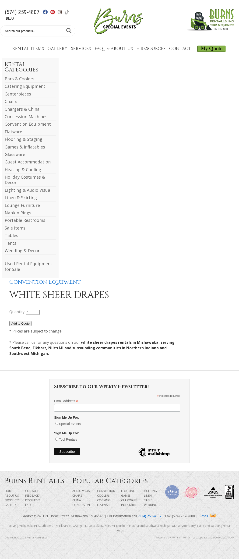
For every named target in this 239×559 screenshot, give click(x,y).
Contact (180, 49)
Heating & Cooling (23, 169)
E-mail (207, 516)
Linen (148, 496)
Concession (81, 505)
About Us (120, 49)
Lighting (150, 491)
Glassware (15, 154)
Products (12, 500)
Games (125, 496)
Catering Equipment (25, 86)
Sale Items (15, 228)
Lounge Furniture (22, 205)
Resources (151, 49)
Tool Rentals (68, 439)
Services (81, 49)
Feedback (32, 496)
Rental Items (28, 49)
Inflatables (129, 505)
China (76, 500)
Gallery (57, 49)
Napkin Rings (18, 213)
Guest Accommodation (28, 162)
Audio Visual (81, 491)
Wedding (150, 505)
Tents (10, 243)
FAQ (99, 49)
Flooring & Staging (23, 139)
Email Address (66, 401)
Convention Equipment (28, 124)
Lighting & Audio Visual (28, 190)
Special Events (70, 424)
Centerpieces (18, 94)
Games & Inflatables (25, 147)
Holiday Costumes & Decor (25, 179)
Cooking (103, 500)
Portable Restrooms (25, 220)
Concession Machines (26, 116)
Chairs (11, 101)
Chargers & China (22, 109)
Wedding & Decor (22, 250)
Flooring (128, 491)
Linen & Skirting (21, 197)
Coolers (103, 496)
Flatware (13, 131)
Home (9, 491)
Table (148, 500)
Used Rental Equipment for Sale (28, 266)
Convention (106, 491)
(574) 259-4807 (22, 12)
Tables (11, 235)
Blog (10, 18)
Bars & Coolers (19, 78)
